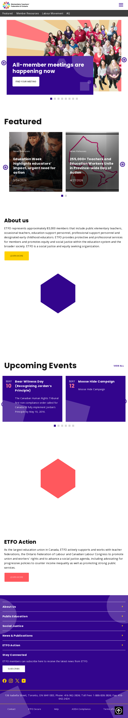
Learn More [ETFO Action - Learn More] (16, 577)
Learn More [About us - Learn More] (16, 255)
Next (124, 60)
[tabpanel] (64, 57)
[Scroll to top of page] (119, 710)
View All (119, 365)
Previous (4, 63)
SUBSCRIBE (14, 668)
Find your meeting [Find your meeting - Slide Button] (26, 81)
